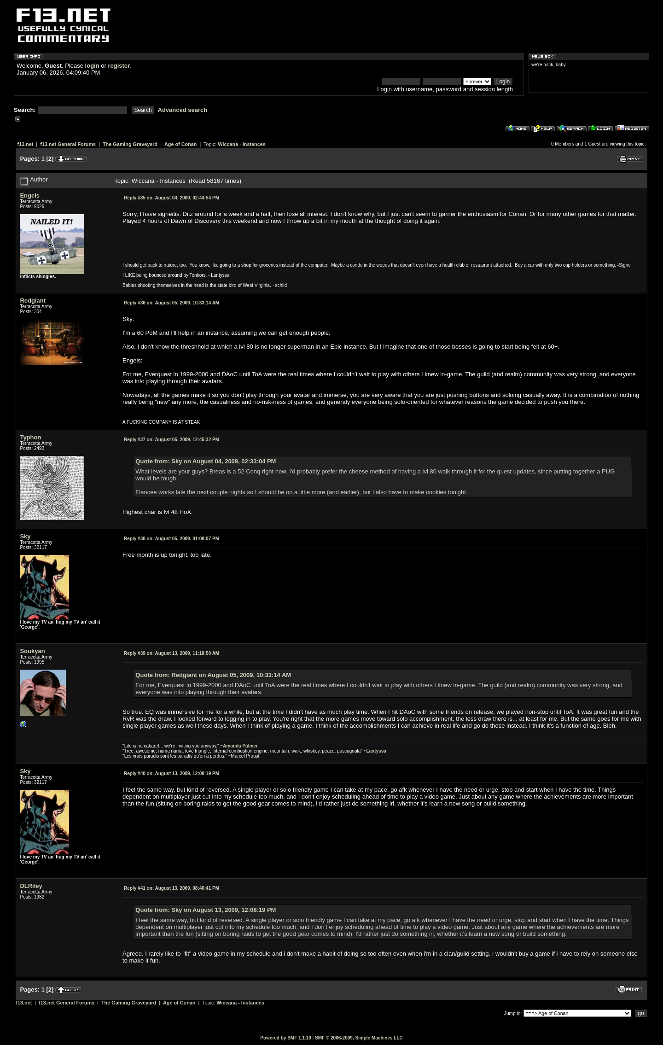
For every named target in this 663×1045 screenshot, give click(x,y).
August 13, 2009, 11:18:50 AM (171, 653)
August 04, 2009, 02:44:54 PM (171, 197)
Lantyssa (376, 750)
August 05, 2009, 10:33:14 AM (171, 302)
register (119, 65)
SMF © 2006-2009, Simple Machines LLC (359, 1037)
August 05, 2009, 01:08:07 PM (171, 538)
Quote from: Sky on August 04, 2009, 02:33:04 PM (205, 461)
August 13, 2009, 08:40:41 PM (171, 888)
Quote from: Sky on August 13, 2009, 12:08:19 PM (205, 909)
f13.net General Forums (68, 144)
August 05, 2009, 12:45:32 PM (171, 439)
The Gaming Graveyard (130, 144)
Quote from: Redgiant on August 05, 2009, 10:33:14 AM (213, 674)
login (92, 65)
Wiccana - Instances (241, 144)
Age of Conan (180, 144)
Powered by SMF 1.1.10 (285, 1037)
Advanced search (183, 109)
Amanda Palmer (240, 745)
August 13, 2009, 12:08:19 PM (171, 773)
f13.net (25, 144)
